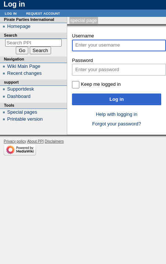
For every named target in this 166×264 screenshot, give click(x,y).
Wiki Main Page (23, 66)
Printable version (25, 119)
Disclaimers (54, 141)
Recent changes (24, 73)
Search (10, 35)
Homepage (19, 26)
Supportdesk (20, 89)
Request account (43, 13)
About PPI (35, 141)
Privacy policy (15, 141)
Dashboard (19, 96)
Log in (116, 99)
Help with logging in (116, 114)
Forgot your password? (116, 123)
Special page (83, 20)
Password (82, 60)
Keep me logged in (100, 84)
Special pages (22, 112)
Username (83, 35)
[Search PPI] (33, 43)
